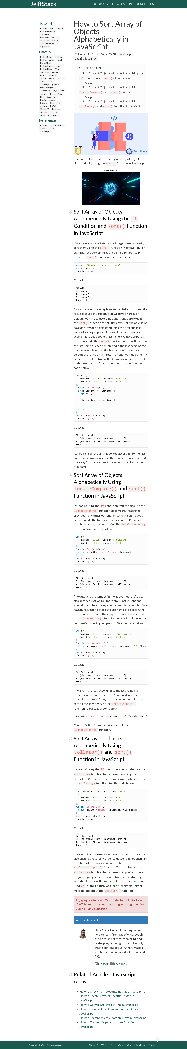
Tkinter (60, 28)
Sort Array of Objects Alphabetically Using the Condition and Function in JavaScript (111, 78)
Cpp (42, 81)
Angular (43, 93)
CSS (60, 93)
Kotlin (43, 100)
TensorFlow (45, 90)
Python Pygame (47, 87)
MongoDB (44, 109)
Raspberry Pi (53, 115)
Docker (55, 72)
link (90, 725)
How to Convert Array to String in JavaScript (108, 1004)
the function (114, 163)
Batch (59, 60)
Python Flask (46, 69)
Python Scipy (46, 57)
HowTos (118, 3)
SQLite (43, 112)
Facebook (118, 963)
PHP (42, 97)
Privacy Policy (124, 1045)
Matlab (43, 78)
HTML (49, 81)
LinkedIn (102, 963)
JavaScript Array (86, 58)
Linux (51, 78)
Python (58, 57)
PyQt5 (55, 40)
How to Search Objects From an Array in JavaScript (112, 1018)
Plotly (42, 75)
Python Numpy (47, 37)
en (153, 3)
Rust (52, 103)
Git (58, 37)
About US (93, 1045)
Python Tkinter (47, 60)
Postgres (56, 109)
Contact (152, 1045)
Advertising (140, 1045)
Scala (42, 115)
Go (55, 97)
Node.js (52, 100)
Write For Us (107, 1045)
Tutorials (100, 3)
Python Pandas (47, 66)
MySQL (53, 106)
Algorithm (44, 46)
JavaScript (45, 34)
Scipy (51, 128)
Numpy (60, 66)
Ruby (59, 103)
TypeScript (59, 90)
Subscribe (100, 908)
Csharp (43, 103)
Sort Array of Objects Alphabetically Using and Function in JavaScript (108, 92)
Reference (137, 3)
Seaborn (52, 75)
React (53, 93)
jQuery (55, 84)
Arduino (43, 106)
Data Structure (47, 43)
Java (49, 97)
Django (58, 69)
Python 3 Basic (47, 28)
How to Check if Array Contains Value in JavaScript (112, 991)
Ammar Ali (84, 54)
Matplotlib (45, 40)
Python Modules (47, 31)
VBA (55, 112)
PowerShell (45, 63)
